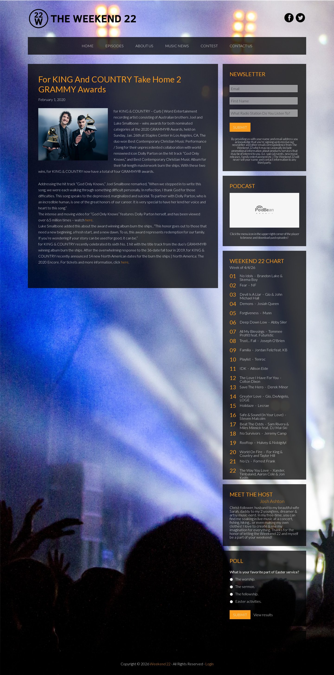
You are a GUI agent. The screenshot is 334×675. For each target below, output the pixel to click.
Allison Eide (259, 368)
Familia (245, 350)
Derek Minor (277, 387)
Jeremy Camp (275, 433)
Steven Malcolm (252, 418)
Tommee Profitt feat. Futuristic (261, 333)
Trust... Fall (248, 340)
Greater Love (251, 396)
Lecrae (263, 405)
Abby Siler (279, 322)
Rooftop (247, 442)
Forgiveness (249, 313)
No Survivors (250, 433)
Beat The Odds (252, 424)
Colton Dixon (250, 381)
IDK (243, 368)
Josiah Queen (268, 303)
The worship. (245, 579)
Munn (267, 313)
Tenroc (260, 359)
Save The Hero (252, 387)
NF (253, 285)
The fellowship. (246, 594)
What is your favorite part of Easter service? (264, 572)
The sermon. (245, 586)
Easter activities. (248, 601)
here (89, 220)
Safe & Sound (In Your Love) (262, 414)
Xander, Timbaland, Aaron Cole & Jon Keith (262, 474)
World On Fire (251, 451)
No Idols (247, 275)
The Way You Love (255, 470)
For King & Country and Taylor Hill (261, 453)
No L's (245, 461)
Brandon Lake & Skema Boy (261, 277)
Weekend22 (83, 18)
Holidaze (247, 405)
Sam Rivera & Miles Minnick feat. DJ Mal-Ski (264, 426)
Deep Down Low (254, 322)
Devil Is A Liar (251, 294)
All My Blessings (252, 331)
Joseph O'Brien (272, 340)
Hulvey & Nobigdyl (271, 442)
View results (263, 614)
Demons (247, 303)
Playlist (245, 359)
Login (209, 664)
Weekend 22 (160, 664)
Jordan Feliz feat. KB (271, 350)
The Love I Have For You (259, 377)
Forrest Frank (264, 461)
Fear (244, 285)
